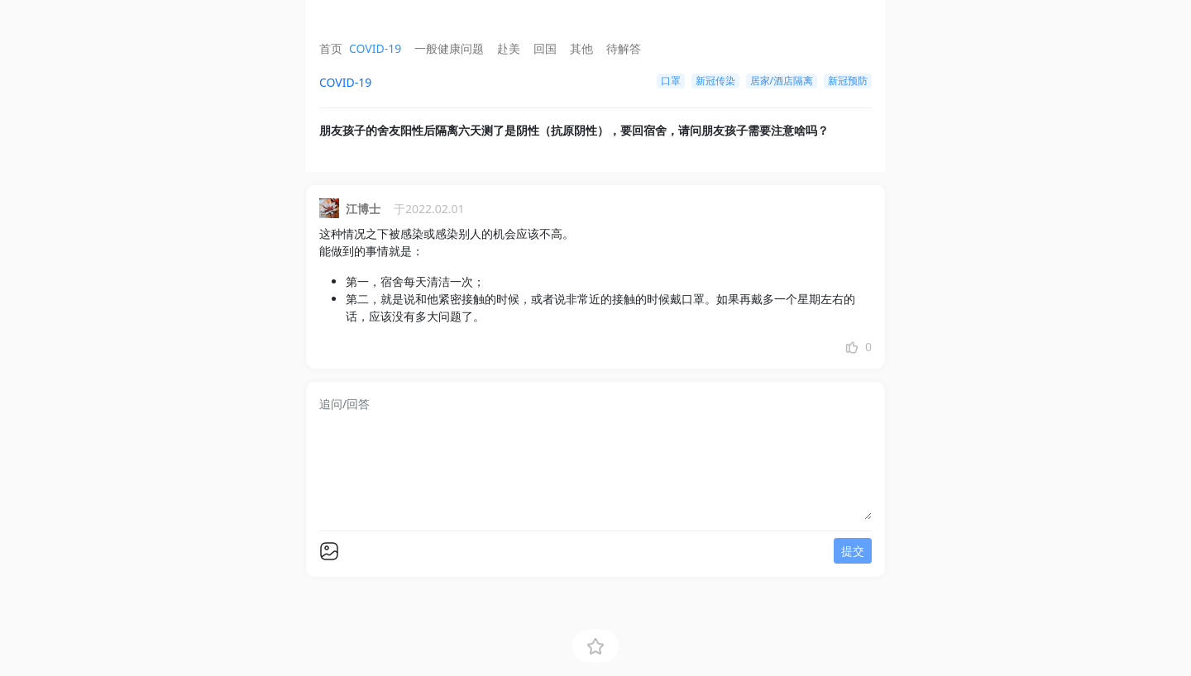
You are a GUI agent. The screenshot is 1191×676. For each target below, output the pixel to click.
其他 (581, 48)
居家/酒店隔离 (781, 81)
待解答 (623, 48)
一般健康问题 (449, 48)
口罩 (671, 81)
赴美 (508, 48)
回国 (545, 48)
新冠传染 (715, 81)
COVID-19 (375, 48)
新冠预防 (848, 81)
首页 (330, 48)
